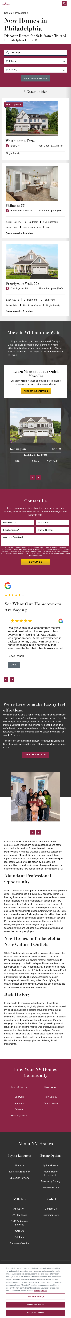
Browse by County (51, 1181)
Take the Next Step (35, 754)
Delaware (20, 1096)
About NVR (19, 1208)
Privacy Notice (55, 553)
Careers (19, 1230)
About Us (20, 1165)
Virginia (19, 1109)
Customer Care (51, 1214)
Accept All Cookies (35, 1313)
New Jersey (51, 1096)
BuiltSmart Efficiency (19, 1171)
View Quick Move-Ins (35, 78)
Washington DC (19, 1115)
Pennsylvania (51, 1102)
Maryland (20, 1102)
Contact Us (51, 1208)
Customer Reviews (19, 1177)
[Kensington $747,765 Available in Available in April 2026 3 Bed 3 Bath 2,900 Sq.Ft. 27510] (35, 436)
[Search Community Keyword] (35, 53)
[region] (35, 1291)
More (14, 665)
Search (8, 13)
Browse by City (51, 1187)
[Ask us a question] (35, 540)
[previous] (6, 679)
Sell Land (20, 1237)
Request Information (36, 391)
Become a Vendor (19, 1243)
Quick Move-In (51, 1165)
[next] (12, 679)
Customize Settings (35, 1296)
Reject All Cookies (35, 1305)
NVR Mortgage (19, 1214)
